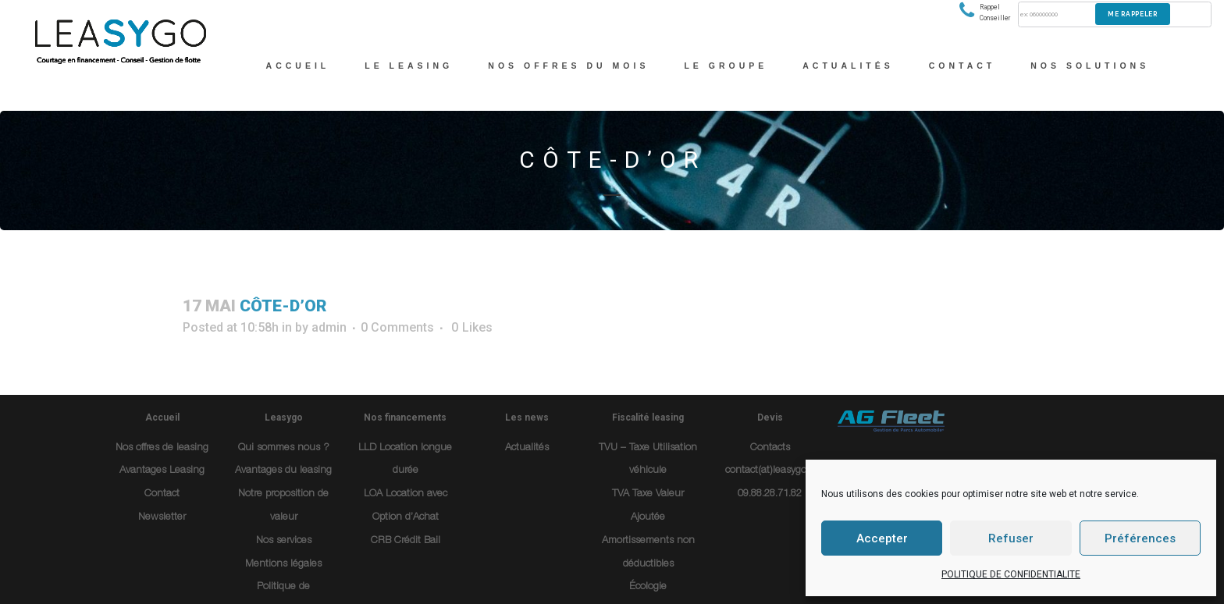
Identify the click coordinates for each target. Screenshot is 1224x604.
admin (329, 327)
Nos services (283, 541)
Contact (162, 494)
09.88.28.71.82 (770, 494)
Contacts (770, 448)
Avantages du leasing (283, 471)
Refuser (1011, 538)
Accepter (882, 538)
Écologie (648, 587)
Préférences (1140, 538)
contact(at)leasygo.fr (769, 471)
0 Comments (397, 327)
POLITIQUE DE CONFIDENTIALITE (1010, 574)
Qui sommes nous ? (283, 448)
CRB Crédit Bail (405, 541)
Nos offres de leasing (162, 448)
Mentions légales (283, 565)
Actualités (527, 448)
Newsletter (162, 518)
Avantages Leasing (162, 471)
